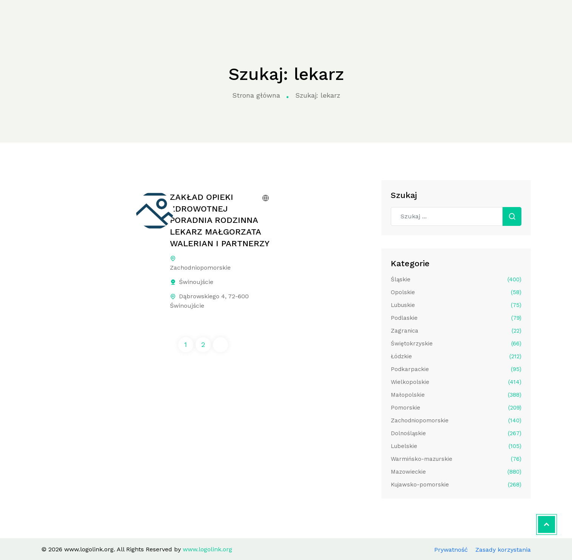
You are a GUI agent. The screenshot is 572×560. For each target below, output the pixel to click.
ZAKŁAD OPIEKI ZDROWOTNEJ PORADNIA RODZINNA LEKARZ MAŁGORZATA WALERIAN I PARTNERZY (220, 220)
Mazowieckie (456, 471)
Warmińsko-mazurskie (456, 458)
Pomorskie (456, 407)
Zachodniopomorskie (456, 420)
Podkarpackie (456, 369)
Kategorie (170, 16)
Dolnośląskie (456, 433)
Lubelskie (456, 446)
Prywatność (451, 549)
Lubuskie (456, 305)
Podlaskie (456, 317)
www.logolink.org (46, 16)
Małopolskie (456, 394)
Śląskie (456, 279)
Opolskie (456, 292)
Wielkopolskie (456, 382)
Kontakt (426, 15)
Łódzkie (456, 356)
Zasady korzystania (503, 549)
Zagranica (456, 330)
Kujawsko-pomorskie (456, 484)
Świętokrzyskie (456, 343)
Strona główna (120, 16)
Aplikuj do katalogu (511, 15)
